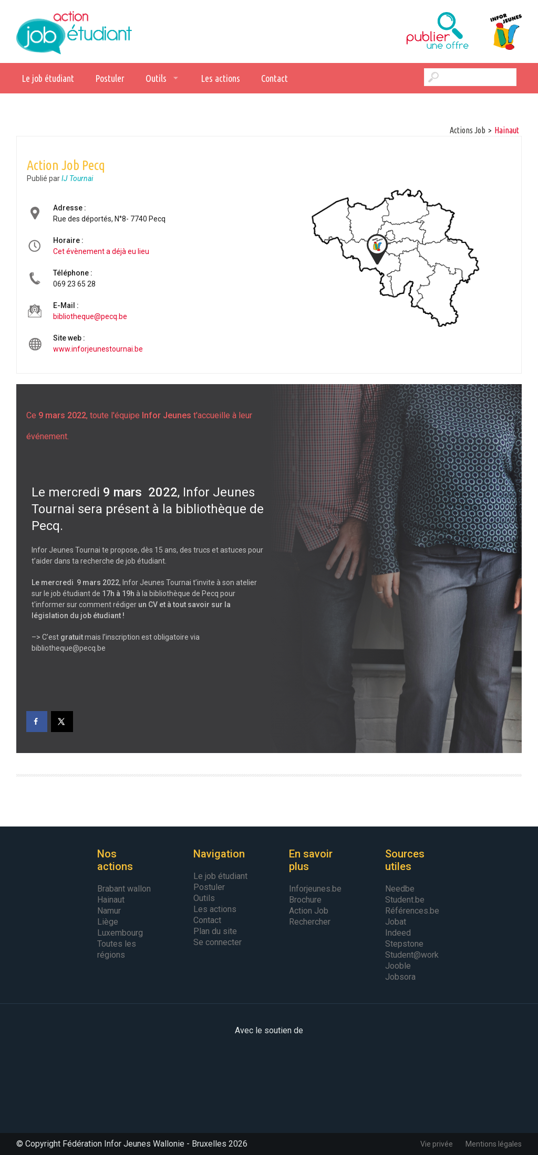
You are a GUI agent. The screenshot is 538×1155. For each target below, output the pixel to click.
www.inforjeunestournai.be (98, 349)
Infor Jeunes (495, 31)
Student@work (412, 955)
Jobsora (400, 977)
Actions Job (467, 130)
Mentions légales (493, 1144)
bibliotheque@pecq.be (90, 316)
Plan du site (215, 931)
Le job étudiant (48, 78)
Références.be (412, 911)
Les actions (220, 78)
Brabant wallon (124, 889)
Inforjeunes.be (315, 889)
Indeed (398, 933)
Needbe (400, 889)
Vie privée (436, 1144)
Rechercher (309, 922)
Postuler (110, 78)
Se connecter (217, 942)
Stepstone (404, 944)
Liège (107, 922)
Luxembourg (120, 933)
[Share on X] (62, 721)
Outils (156, 78)
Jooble (398, 966)
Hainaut (111, 900)
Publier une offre (411, 31)
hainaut (506, 130)
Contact (274, 78)
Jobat (395, 922)
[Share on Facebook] (36, 721)
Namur (109, 911)
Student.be (405, 900)
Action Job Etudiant (74, 31)
